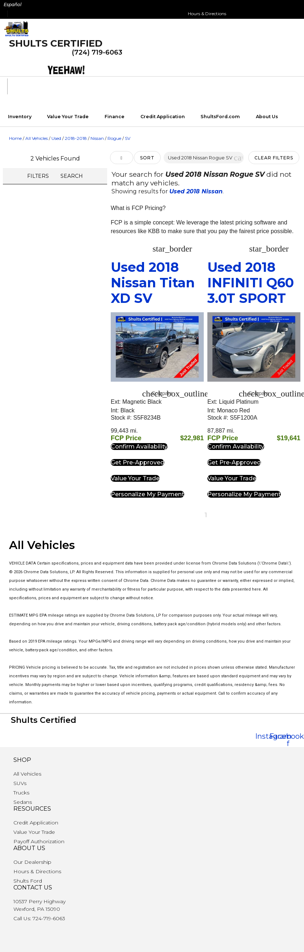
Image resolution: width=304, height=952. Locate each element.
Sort (147, 157)
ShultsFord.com (220, 116)
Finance (114, 116)
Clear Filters (273, 157)
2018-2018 (76, 138)
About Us (267, 116)
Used (56, 138)
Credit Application (162, 116)
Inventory (19, 116)
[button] (238, 157)
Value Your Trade (68, 116)
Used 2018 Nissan (196, 191)
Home (15, 138)
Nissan (97, 138)
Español (12, 4)
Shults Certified (55, 43)
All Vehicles (36, 138)
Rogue (114, 138)
